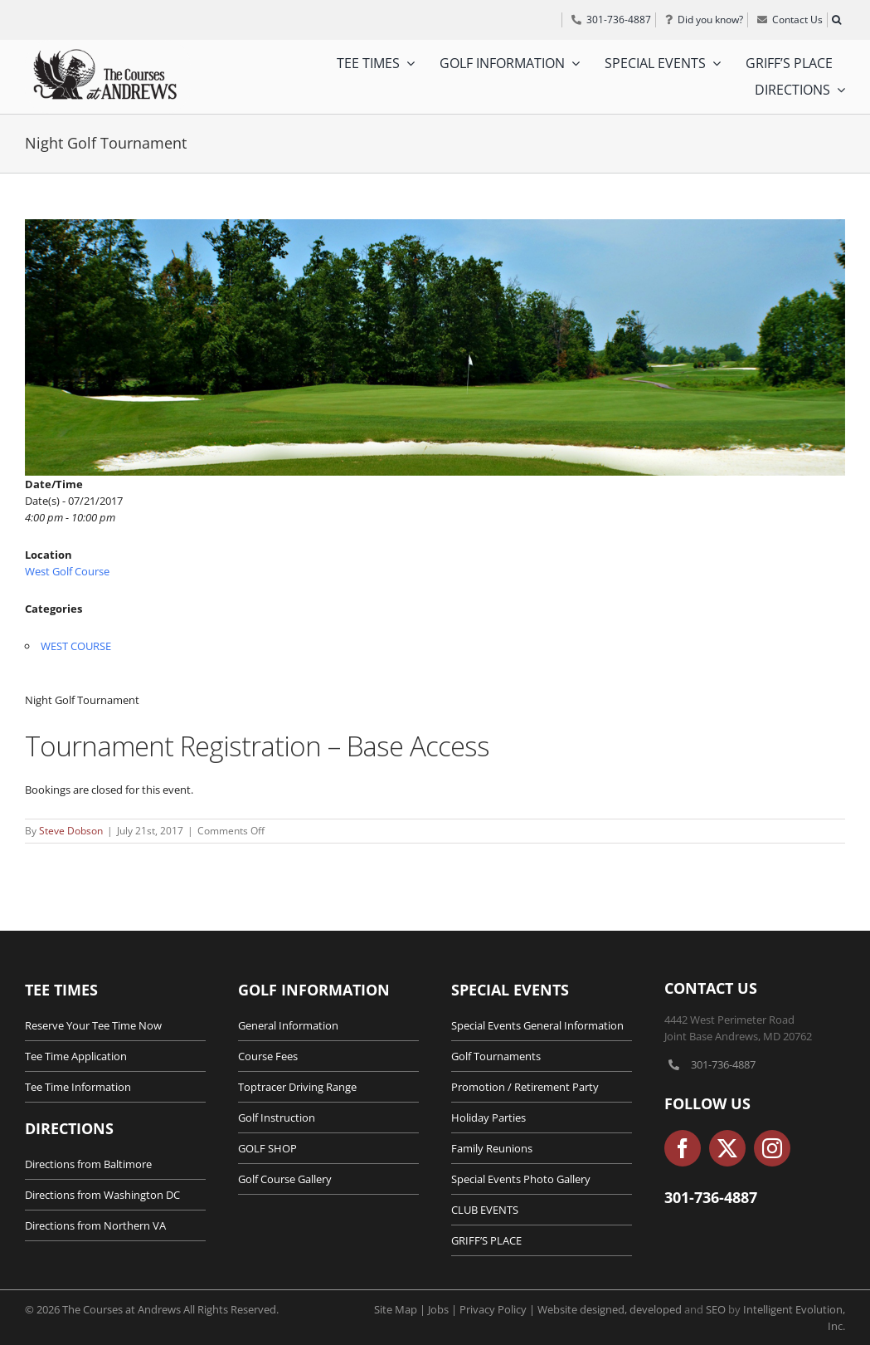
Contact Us (710, 988)
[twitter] (727, 1148)
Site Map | (401, 1309)
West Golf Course (67, 571)
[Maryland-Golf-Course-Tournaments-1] (435, 347)
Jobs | (443, 1309)
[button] (836, 19)
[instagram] (772, 1148)
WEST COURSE (76, 645)
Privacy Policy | (498, 1309)
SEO (716, 1309)
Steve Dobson (71, 831)
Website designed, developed (609, 1309)
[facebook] (682, 1148)
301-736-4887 (723, 1064)
